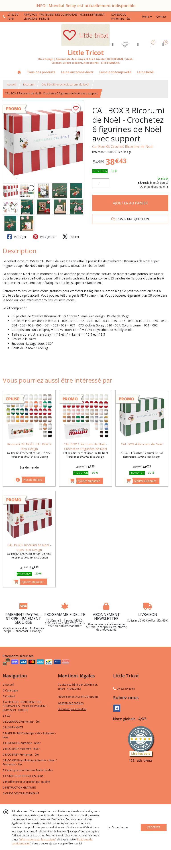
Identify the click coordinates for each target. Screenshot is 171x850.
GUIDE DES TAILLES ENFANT (21, 793)
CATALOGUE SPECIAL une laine (23, 776)
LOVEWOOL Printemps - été (21, 722)
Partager (16, 236)
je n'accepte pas (118, 827)
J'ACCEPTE (153, 827)
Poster (70, 236)
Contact (161, 16)
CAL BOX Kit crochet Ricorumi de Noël (65, 84)
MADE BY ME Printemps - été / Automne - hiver (29, 735)
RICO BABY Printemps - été (21, 754)
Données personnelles (72, 709)
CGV (6, 716)
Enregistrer (44, 236)
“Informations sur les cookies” (37, 839)
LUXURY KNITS (13, 727)
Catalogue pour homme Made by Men (28, 770)
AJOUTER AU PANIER (130, 203)
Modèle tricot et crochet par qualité (26, 782)
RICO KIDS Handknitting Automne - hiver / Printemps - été (30, 762)
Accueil (11, 84)
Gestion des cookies (70, 703)
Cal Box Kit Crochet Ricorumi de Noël (122, 146)
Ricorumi (28, 84)
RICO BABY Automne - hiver (21, 749)
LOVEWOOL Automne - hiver (22, 743)
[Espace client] (138, 44)
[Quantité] (100, 182)
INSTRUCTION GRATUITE (19, 787)
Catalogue (10, 690)
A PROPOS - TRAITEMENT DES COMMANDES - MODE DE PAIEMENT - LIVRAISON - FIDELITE (25, 706)
